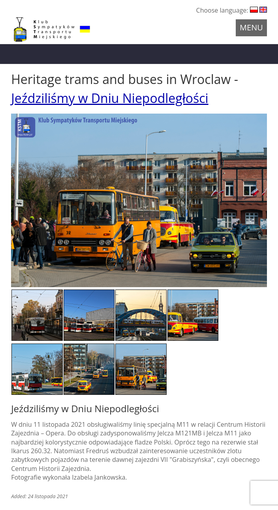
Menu (251, 27)
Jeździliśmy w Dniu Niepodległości (109, 98)
